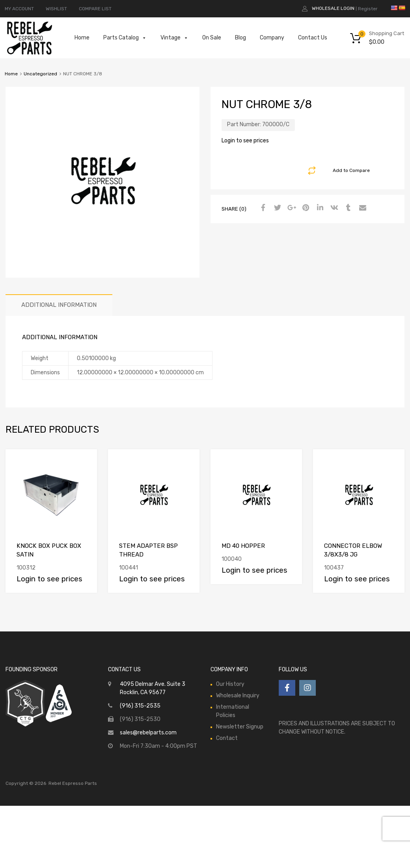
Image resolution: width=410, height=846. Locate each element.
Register (368, 8)
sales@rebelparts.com (148, 732)
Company (272, 37)
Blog (240, 37)
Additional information (59, 304)
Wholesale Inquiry (237, 695)
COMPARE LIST (95, 8)
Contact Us (312, 37)
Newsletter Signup (239, 726)
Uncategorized (40, 74)
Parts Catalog (125, 38)
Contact (227, 738)
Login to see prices (245, 140)
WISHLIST (56, 8)
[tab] (59, 305)
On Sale (211, 37)
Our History (230, 684)
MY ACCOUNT (19, 8)
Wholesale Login (333, 8)
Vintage (174, 38)
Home (82, 37)
